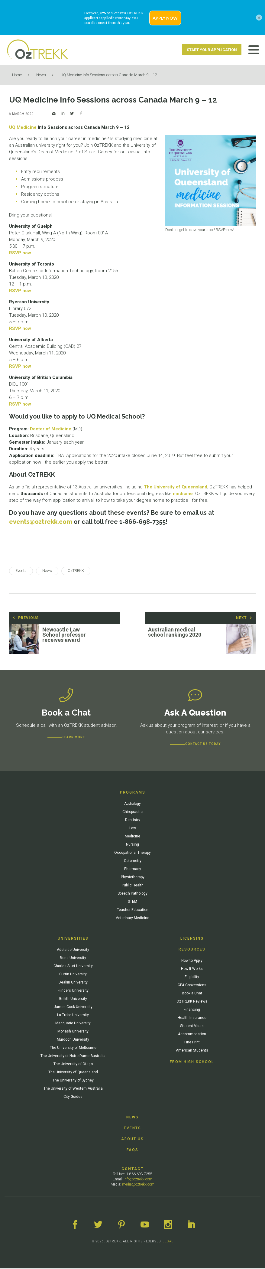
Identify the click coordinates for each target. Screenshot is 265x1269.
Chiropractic (132, 812)
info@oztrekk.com (138, 1180)
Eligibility (192, 977)
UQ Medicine (23, 127)
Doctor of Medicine (50, 429)
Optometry (132, 861)
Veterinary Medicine (132, 918)
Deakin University (73, 983)
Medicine (132, 837)
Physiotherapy (132, 878)
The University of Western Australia (73, 1089)
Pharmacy (132, 869)
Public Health (133, 886)
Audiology (132, 804)
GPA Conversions (192, 986)
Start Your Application (212, 49)
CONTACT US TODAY (203, 744)
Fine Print (192, 1043)
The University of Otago (73, 1064)
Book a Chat (192, 994)
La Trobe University (73, 1015)
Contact (132, 1169)
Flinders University (73, 991)
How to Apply (191, 961)
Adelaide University (73, 950)
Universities (73, 939)
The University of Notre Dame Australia (72, 1056)
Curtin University (73, 975)
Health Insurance (192, 1018)
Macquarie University (73, 1024)
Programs (132, 793)
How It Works (192, 969)
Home (17, 75)
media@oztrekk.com (138, 1185)
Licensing (192, 939)
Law (132, 829)
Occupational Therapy (132, 853)
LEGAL (168, 1242)
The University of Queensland (175, 487)
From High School (192, 1062)
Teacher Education (132, 910)
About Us (132, 1139)
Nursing (132, 845)
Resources (192, 950)
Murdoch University (73, 1040)
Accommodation (192, 1034)
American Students (192, 1051)
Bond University (73, 958)
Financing (192, 1010)
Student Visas (192, 1026)
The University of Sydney (73, 1081)
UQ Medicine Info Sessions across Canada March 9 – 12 (108, 75)
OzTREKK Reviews (191, 1002)
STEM (132, 902)
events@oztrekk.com (40, 521)
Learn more (74, 737)
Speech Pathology (132, 894)
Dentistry (132, 820)
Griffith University (73, 999)
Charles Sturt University (73, 966)
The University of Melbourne (73, 1048)
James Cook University (73, 1007)
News (41, 75)
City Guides (72, 1097)
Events (132, 1129)
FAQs (132, 1150)
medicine (183, 493)
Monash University (73, 1032)
